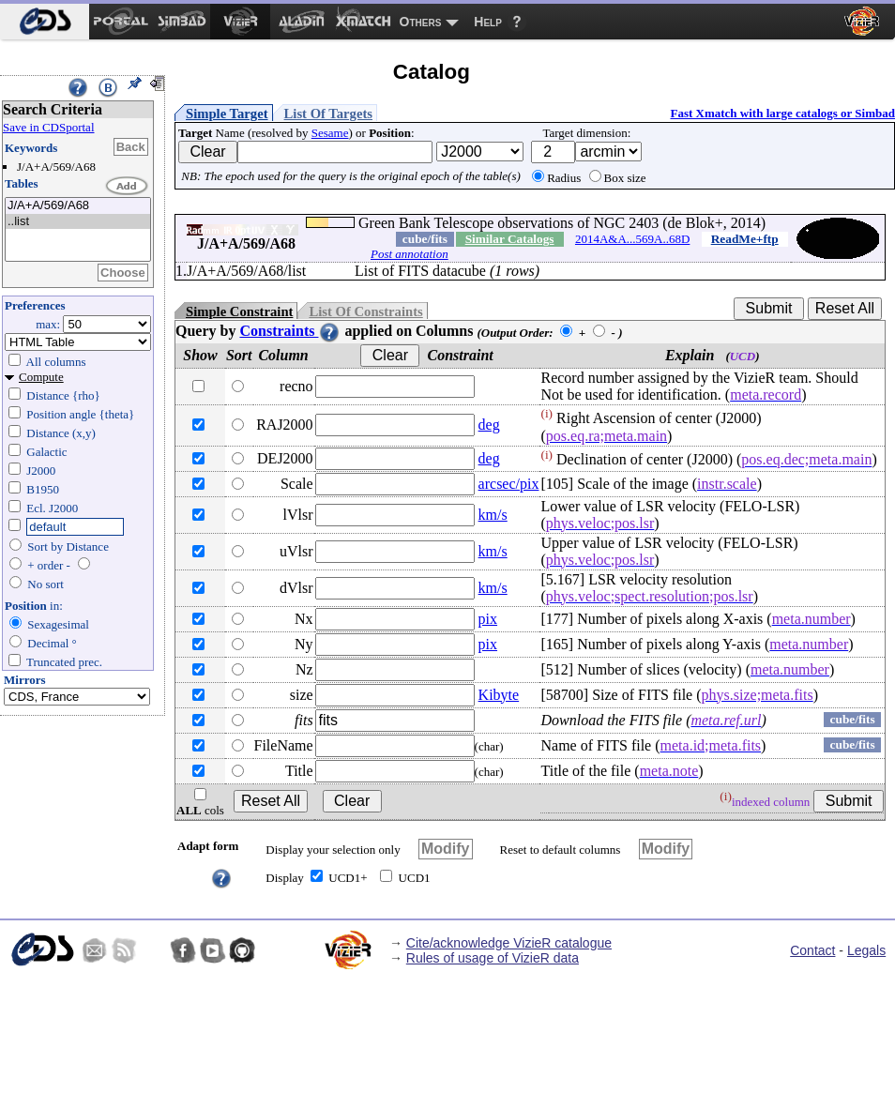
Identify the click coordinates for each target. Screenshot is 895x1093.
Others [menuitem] (421, 21)
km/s (493, 515)
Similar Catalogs (509, 239)
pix (487, 619)
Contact (812, 950)
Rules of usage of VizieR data (492, 957)
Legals (866, 950)
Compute (41, 377)
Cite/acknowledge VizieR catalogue (509, 942)
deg (489, 425)
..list (78, 222)
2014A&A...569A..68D (632, 239)
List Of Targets (328, 113)
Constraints (290, 331)
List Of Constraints (365, 311)
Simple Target (227, 113)
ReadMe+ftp (745, 239)
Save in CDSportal (49, 127)
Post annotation (409, 254)
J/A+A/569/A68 (78, 206)
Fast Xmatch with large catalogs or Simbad (782, 113)
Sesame (330, 133)
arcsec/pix (508, 484)
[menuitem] (44, 21)
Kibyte (499, 695)
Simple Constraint (239, 311)
